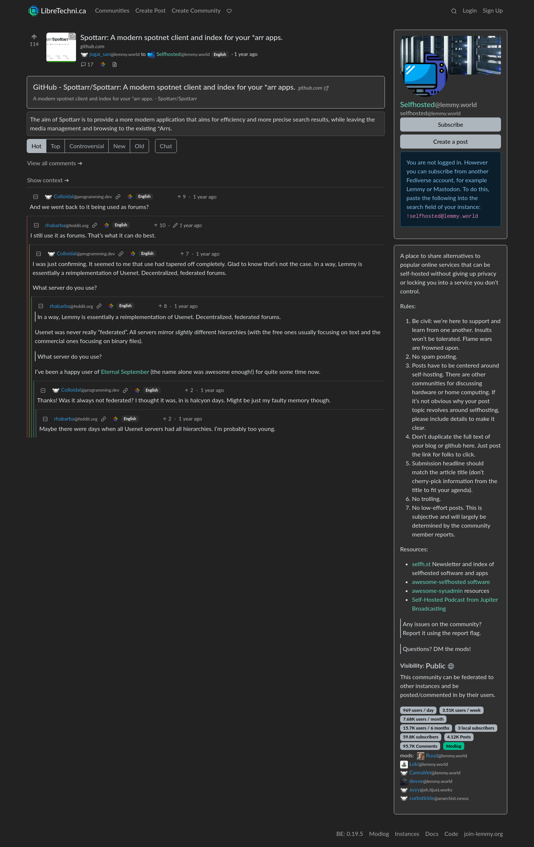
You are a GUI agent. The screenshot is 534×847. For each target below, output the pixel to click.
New (119, 145)
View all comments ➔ (54, 162)
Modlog (453, 746)
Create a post (450, 141)
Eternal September (125, 371)
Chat (166, 145)
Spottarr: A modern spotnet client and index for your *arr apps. (181, 37)
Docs (432, 833)
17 (87, 64)
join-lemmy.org (483, 833)
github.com (92, 46)
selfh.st (421, 563)
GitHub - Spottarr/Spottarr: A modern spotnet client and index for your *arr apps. (164, 86)
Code (451, 833)
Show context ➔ (48, 179)
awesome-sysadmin (437, 590)
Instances (407, 833)
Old (139, 145)
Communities (112, 10)
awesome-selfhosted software (451, 581)
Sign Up (493, 10)
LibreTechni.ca (57, 10)
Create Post (150, 10)
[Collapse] (36, 196)
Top (55, 145)
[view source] (115, 64)
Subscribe (450, 124)
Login (470, 10)
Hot (37, 145)
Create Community (196, 10)
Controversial (86, 145)
